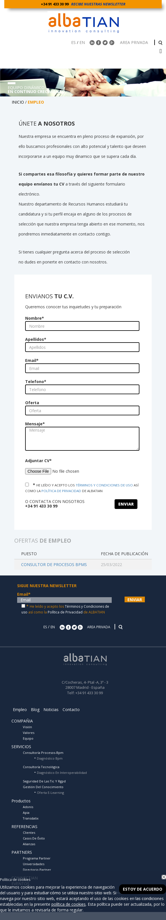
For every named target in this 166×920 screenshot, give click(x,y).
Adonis (28, 807)
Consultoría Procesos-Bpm (43, 752)
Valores (28, 732)
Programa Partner (37, 858)
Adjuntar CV (38, 460)
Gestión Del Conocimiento (43, 787)
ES (73, 42)
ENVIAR (126, 504)
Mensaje (35, 423)
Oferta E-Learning (50, 792)
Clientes (29, 832)
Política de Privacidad (65, 612)
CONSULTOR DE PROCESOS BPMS (54, 564)
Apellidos (35, 339)
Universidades (33, 864)
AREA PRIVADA (134, 42)
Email (32, 360)
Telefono (35, 381)
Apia (26, 812)
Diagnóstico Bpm (50, 758)
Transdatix (31, 818)
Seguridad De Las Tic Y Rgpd (44, 781)
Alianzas (29, 844)
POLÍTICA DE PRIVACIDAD (61, 491)
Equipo (28, 738)
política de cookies (68, 904)
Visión (27, 727)
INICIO (18, 102)
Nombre (34, 318)
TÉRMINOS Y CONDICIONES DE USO (104, 485)
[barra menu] (160, 51)
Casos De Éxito (34, 838)
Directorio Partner (37, 869)
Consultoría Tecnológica (41, 767)
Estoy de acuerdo (142, 889)
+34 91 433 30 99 (55, 4)
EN (82, 42)
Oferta (32, 402)
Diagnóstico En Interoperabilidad (62, 772)
